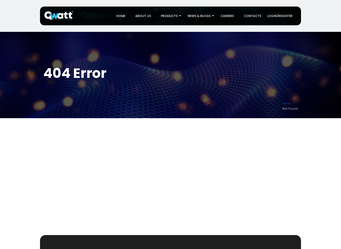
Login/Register (280, 16)
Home (120, 16)
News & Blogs (200, 16)
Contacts (252, 16)
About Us (143, 16)
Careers (227, 16)
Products (170, 16)
